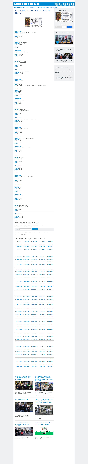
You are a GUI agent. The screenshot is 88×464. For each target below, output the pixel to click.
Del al (18, 241)
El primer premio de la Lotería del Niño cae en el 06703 (43, 423)
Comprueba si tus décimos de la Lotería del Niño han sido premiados (23, 377)
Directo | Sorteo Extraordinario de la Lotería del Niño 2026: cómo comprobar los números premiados (44, 402)
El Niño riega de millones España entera (22, 400)
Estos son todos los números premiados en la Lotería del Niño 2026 (23, 424)
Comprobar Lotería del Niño (64, 23)
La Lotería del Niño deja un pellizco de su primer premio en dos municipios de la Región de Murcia (44, 378)
